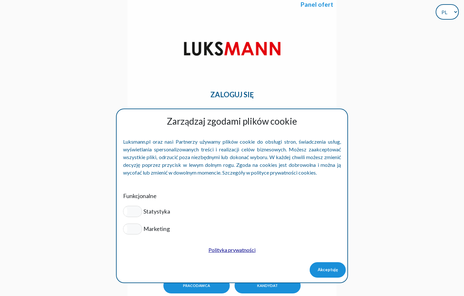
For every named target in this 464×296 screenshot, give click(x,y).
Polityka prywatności (232, 250)
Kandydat (267, 285)
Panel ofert (317, 4)
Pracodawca (196, 285)
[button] (132, 211)
